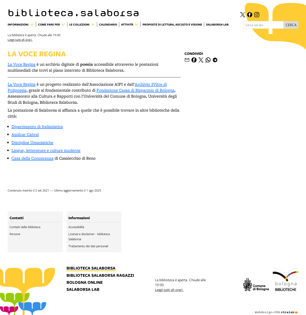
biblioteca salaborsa (91, 268)
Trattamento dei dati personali (88, 246)
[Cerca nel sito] (263, 25)
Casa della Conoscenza (32, 158)
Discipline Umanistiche (32, 142)
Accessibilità (76, 227)
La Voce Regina (21, 64)
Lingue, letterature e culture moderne (46, 150)
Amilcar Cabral (25, 134)
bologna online (85, 282)
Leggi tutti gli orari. (20, 39)
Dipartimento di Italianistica (37, 126)
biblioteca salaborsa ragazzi (100, 275)
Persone (15, 234)
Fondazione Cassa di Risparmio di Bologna (135, 90)
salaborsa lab (83, 289)
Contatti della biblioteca (25, 227)
